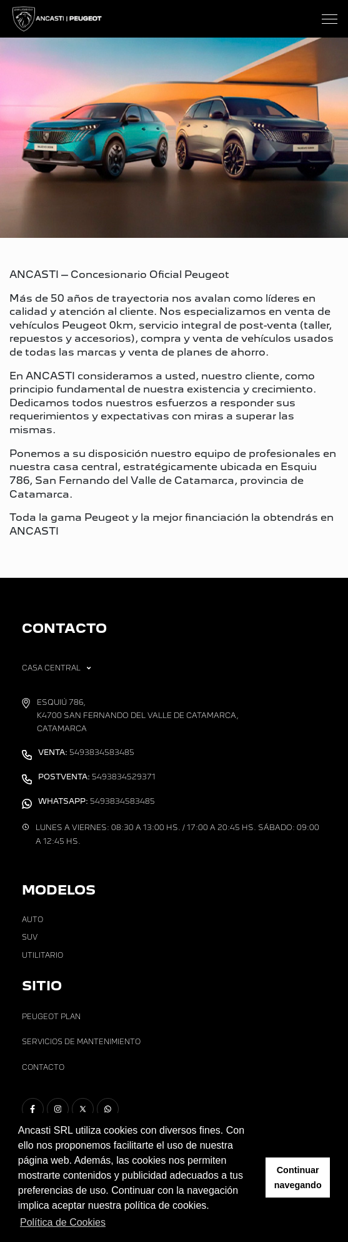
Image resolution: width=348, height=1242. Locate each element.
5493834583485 (86, 752)
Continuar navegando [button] (298, 1177)
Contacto (43, 1067)
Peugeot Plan (51, 1016)
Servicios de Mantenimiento (81, 1041)
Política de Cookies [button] (63, 1222)
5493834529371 (97, 776)
